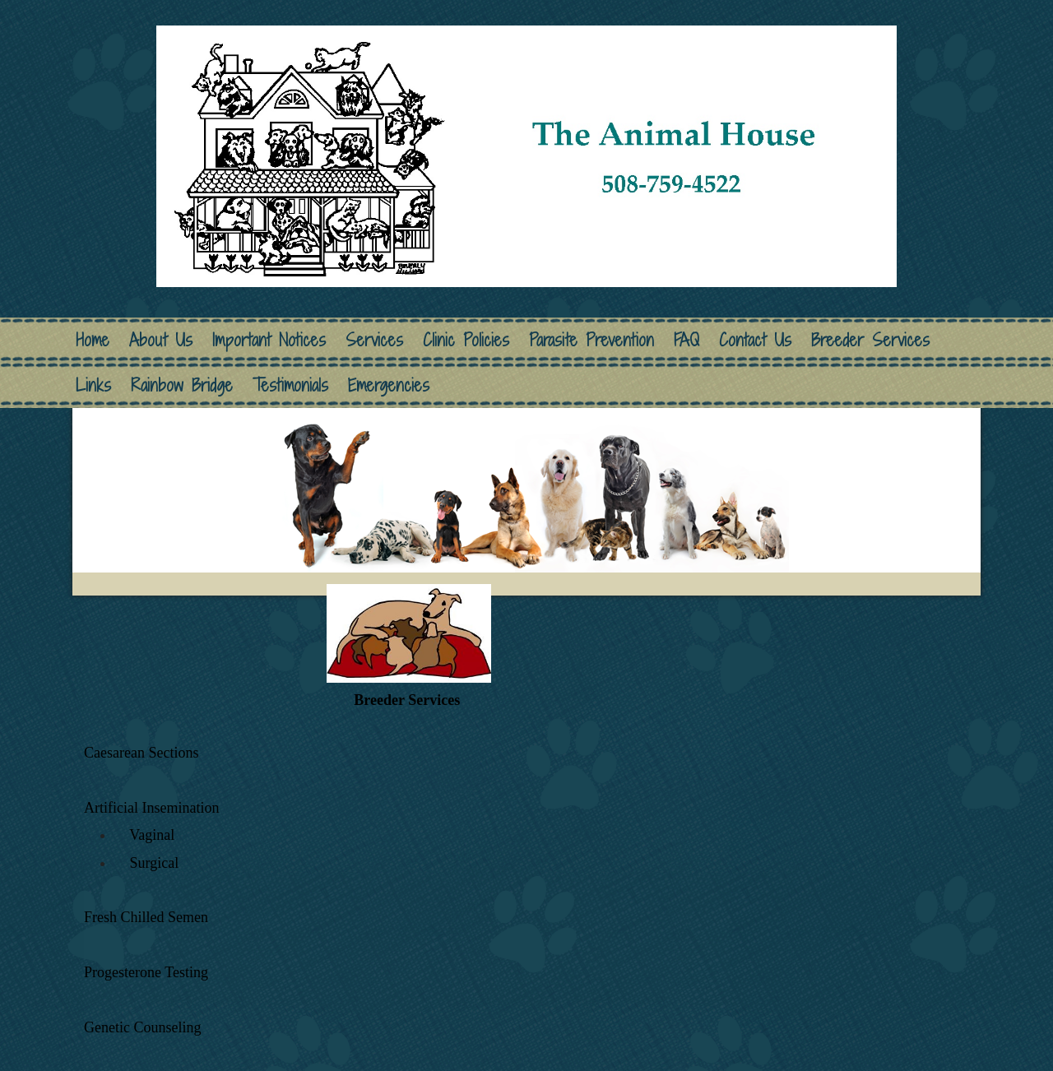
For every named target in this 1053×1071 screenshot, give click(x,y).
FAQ (686, 340)
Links (93, 385)
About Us (161, 340)
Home (92, 340)
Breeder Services (870, 340)
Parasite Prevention (591, 340)
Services (374, 340)
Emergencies (388, 385)
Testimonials (290, 385)
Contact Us (755, 340)
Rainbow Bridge (182, 385)
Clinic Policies (466, 340)
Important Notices (269, 340)
